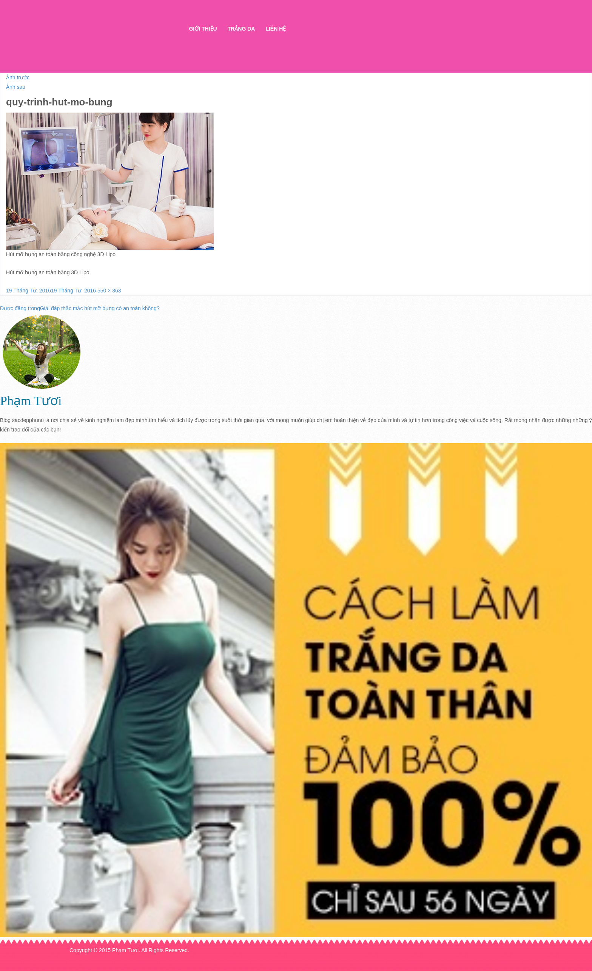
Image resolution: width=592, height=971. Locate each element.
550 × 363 (109, 291)
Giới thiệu (203, 29)
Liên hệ (275, 29)
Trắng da (241, 29)
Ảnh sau (15, 87)
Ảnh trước (17, 77)
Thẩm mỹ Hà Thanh (115, 41)
